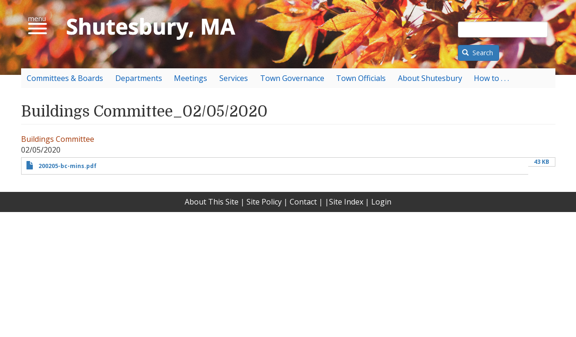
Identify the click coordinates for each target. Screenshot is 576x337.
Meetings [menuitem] (190, 78)
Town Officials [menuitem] (361, 78)
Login (381, 202)
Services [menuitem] (233, 78)
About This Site (212, 202)
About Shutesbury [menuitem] (430, 78)
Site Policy (264, 202)
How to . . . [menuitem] (491, 78)
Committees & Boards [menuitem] (65, 78)
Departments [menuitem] (138, 78)
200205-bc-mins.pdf (67, 166)
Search (477, 52)
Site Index (346, 202)
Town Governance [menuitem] (292, 78)
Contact (303, 202)
